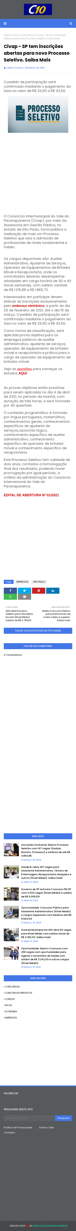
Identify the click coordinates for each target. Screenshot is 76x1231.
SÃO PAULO (28, 35)
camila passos (14, 67)
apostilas (24, 369)
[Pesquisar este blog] (29, 1118)
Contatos (9, 1132)
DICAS (8, 1005)
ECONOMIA (11, 1011)
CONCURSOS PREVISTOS (18, 992)
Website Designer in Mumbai (49, 1225)
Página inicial (12, 35)
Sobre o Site (46, 1127)
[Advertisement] (38, 172)
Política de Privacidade (18, 1127)
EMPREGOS (22, 581)
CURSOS (10, 999)
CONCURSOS (12, 986)
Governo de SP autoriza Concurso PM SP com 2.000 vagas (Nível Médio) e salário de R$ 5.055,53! (46, 892)
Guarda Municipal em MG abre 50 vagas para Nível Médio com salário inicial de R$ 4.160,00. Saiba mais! (46, 933)
